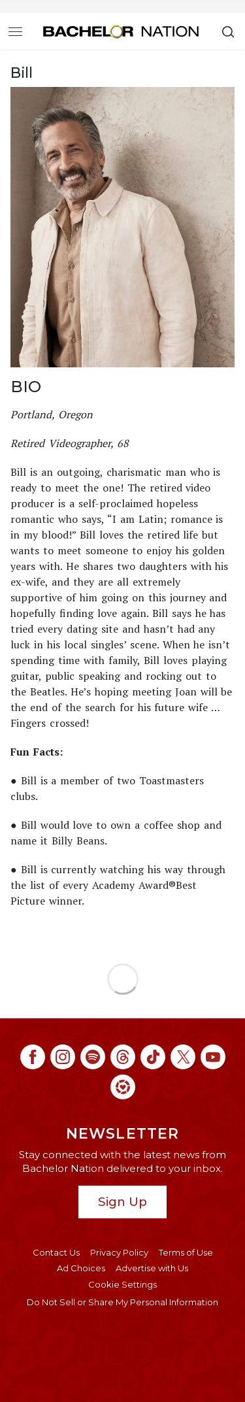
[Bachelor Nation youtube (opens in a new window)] (213, 1056)
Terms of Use (186, 1252)
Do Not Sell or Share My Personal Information (122, 1302)
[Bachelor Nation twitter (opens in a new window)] (183, 1056)
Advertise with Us (152, 1268)
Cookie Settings (122, 1284)
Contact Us (56, 1252)
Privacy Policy (119, 1252)
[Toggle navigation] (15, 31)
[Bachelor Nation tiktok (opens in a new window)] (153, 1056)
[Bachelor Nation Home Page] (120, 31)
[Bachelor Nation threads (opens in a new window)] (123, 1056)
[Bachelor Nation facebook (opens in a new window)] (33, 1056)
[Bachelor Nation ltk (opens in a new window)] (123, 1087)
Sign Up (122, 1201)
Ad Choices (81, 1268)
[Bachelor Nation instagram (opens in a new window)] (63, 1056)
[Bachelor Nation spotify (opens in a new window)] (93, 1056)
